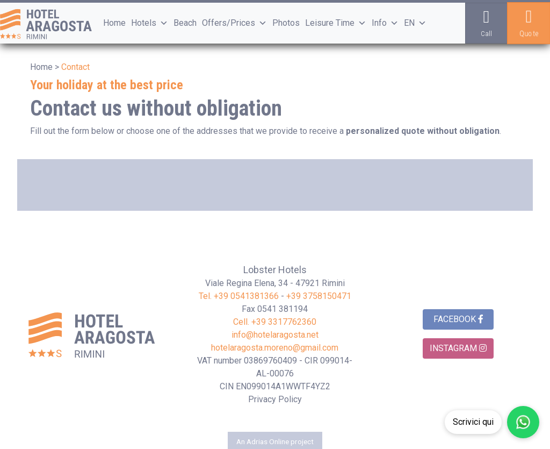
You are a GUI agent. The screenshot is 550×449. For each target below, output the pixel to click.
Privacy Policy (275, 399)
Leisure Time (335, 23)
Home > (44, 67)
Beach (185, 23)
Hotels (149, 23)
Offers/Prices (234, 23)
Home (114, 23)
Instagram (458, 348)
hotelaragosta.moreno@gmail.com (274, 348)
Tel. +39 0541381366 (239, 296)
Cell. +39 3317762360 (274, 322)
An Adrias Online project (275, 441)
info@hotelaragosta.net (275, 335)
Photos (286, 23)
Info (385, 23)
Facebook (458, 319)
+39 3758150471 (318, 296)
